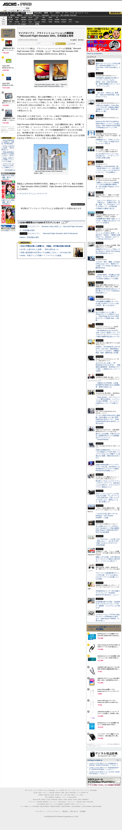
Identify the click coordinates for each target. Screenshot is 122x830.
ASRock (43, 19)
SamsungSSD (35, 19)
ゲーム (86, 13)
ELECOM (10, 19)
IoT (11, 13)
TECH (23, 13)
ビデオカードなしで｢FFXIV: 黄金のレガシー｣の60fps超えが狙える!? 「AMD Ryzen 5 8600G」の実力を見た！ (108, 617)
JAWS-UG (46, 795)
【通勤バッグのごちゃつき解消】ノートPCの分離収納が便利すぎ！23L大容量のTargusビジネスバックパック (108, 185)
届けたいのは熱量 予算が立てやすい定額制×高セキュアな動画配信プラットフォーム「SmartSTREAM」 (108, 437)
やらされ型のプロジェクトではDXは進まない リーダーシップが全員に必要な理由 (107, 156)
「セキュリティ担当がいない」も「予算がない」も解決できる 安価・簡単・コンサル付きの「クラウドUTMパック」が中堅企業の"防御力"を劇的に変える (108, 204)
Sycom (30, 17)
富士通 (10, 17)
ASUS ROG (23, 19)
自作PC (57, 13)
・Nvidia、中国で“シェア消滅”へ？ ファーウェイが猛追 (7, 159)
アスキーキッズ (5, 15)
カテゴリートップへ (78, 204)
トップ (3, 13)
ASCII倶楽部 (115, 13)
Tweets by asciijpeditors (94, 53)
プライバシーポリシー (54, 811)
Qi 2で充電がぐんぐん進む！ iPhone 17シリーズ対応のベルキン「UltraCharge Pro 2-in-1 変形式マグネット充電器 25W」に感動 (107, 316)
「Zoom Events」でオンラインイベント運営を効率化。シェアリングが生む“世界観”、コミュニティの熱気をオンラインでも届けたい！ (108, 401)
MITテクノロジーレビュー (78, 804)
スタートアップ (79, 13)
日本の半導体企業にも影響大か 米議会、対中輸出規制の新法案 (45, 246)
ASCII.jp (9, 4)
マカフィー (10, 24)
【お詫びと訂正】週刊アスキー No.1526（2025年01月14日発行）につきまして (104, 772)
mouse (17, 17)
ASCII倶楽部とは (10, 170)
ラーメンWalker (24, 806)
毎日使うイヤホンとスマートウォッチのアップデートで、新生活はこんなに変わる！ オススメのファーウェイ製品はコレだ (108, 484)
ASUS (50, 17)
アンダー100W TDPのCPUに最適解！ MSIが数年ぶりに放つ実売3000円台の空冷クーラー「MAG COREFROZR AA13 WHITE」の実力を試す (108, 419)
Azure (30, 21)
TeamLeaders (45, 15)
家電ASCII (19, 15)
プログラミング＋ (71, 801)
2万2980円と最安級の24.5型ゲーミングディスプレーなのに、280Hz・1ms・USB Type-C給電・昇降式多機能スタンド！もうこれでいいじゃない (108, 82)
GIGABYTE (30, 19)
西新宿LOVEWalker (55, 806)
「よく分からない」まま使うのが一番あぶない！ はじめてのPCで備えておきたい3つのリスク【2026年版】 (108, 542)
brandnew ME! (37, 24)
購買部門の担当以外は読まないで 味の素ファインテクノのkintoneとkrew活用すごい (108, 291)
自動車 (46, 13)
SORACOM (54, 799)
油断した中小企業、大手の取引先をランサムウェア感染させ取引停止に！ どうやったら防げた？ (108, 559)
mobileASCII (67, 804)
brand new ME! (72, 797)
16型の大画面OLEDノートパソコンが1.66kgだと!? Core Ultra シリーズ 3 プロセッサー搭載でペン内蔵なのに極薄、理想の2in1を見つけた (108, 454)
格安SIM (12, 15)
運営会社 (65, 811)
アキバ (67, 13)
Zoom (77, 21)
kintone (24, 21)
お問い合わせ (74, 811)
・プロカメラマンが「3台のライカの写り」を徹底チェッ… (7, 165)
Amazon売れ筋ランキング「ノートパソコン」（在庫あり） (7, 33)
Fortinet (64, 21)
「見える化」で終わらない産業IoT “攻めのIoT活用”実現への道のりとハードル (107, 95)
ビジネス (16, 13)
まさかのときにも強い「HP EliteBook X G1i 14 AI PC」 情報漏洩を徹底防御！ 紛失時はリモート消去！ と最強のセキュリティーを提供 (108, 367)
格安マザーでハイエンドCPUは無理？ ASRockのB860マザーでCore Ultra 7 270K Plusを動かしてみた (108, 66)
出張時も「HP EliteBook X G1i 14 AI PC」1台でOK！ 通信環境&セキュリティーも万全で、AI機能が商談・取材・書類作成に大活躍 (108, 350)
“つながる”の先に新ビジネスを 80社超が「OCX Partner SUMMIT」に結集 (107, 516)
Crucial (50, 19)
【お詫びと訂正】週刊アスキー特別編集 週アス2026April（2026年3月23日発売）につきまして (103, 764)
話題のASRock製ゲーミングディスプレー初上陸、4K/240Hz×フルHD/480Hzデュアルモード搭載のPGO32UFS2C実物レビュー (108, 467)
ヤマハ (70, 21)
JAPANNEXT (23, 24)
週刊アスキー (36, 15)
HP (57, 17)
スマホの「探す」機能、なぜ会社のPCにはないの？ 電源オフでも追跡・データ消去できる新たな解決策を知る (108, 265)
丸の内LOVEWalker (86, 806)
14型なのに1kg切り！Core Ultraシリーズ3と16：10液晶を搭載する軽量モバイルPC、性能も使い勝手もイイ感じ (107, 108)
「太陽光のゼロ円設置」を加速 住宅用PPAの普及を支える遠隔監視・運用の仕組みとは (108, 385)
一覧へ (118, 760)
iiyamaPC (23, 17)
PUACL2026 (73, 15)
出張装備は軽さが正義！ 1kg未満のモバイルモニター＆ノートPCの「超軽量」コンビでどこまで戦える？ (108, 605)
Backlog (57, 21)
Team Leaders (62, 801)
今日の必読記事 (41, 804)
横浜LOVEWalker (44, 806)
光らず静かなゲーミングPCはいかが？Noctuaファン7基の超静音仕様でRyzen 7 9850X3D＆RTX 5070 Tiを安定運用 (107, 529)
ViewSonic (64, 19)
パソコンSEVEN (37, 17)
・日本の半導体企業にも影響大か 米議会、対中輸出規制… (7, 142)
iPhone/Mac (38, 13)
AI (7, 13)
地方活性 (66, 15)
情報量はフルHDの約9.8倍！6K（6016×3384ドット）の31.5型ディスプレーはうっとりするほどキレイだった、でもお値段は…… (108, 169)
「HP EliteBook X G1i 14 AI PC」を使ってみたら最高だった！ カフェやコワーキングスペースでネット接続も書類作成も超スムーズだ (108, 333)
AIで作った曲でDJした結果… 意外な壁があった (39, 249)
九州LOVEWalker (75, 806)
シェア (38, 43)
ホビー (52, 13)
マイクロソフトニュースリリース (33, 194)
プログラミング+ (55, 15)
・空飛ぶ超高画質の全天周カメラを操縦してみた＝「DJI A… (8, 153)
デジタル (25, 4)
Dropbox (44, 21)
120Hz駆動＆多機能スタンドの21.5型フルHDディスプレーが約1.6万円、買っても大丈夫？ (107, 303)
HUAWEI (57, 19)
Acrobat (17, 21)
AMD (17, 19)
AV (63, 13)
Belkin (70, 19)
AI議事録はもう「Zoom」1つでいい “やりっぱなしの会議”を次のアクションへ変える (108, 141)
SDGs (62, 15)
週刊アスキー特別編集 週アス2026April (8, 177)
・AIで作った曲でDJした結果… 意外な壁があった (7, 147)
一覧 (52, 43)
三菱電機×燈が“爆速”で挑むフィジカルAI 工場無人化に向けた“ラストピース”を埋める (108, 221)
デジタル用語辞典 (58, 804)
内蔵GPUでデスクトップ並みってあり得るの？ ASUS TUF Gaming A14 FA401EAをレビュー (108, 251)
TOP (26, 790)
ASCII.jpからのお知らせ (94, 760)
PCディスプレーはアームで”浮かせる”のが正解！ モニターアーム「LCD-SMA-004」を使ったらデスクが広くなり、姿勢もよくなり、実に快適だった (107, 498)
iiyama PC (58, 792)
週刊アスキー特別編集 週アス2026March (8, 202)
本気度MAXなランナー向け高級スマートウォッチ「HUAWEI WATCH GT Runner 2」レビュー (108, 593)
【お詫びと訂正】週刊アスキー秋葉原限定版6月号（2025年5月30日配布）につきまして (104, 768)
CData (50, 21)
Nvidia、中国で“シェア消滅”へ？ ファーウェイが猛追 (40, 255)
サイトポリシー (40, 811)
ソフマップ (30, 24)
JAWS (10, 21)
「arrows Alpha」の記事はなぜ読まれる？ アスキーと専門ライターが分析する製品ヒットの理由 (108, 277)
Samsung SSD (36, 799)
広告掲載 (82, 811)
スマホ (72, 13)
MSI (44, 17)
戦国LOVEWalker (96, 806)
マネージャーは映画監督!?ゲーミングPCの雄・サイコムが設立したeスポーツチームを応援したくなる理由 (108, 576)
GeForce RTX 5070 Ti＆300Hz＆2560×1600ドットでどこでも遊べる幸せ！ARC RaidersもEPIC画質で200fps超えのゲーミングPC (108, 124)
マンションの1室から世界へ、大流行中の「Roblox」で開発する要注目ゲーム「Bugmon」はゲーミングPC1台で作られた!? (108, 236)
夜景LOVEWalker (65, 806)
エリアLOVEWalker (34, 806)
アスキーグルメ (28, 15)
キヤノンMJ (17, 24)
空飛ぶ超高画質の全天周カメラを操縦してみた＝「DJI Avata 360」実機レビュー (51, 252)
